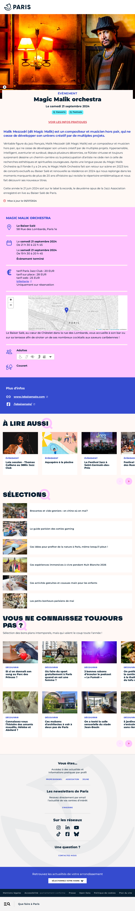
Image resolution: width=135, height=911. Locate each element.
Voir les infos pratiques (67, 122)
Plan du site (125, 893)
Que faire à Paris (28, 904)
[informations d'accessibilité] (35, 357)
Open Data (85, 893)
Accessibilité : (45, 893)
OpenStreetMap (114, 329)
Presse (72, 893)
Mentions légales (12, 893)
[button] (66, 310)
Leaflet (99, 329)
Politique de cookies (105, 893)
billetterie (23, 281)
